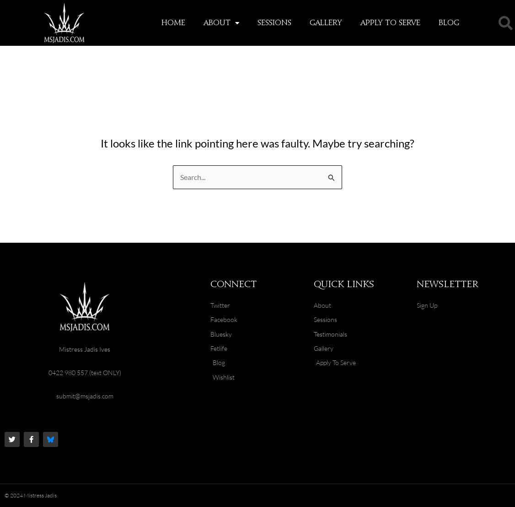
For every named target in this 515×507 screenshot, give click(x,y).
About (221, 23)
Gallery (326, 23)
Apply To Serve (390, 23)
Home (173, 23)
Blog (449, 23)
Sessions (274, 23)
